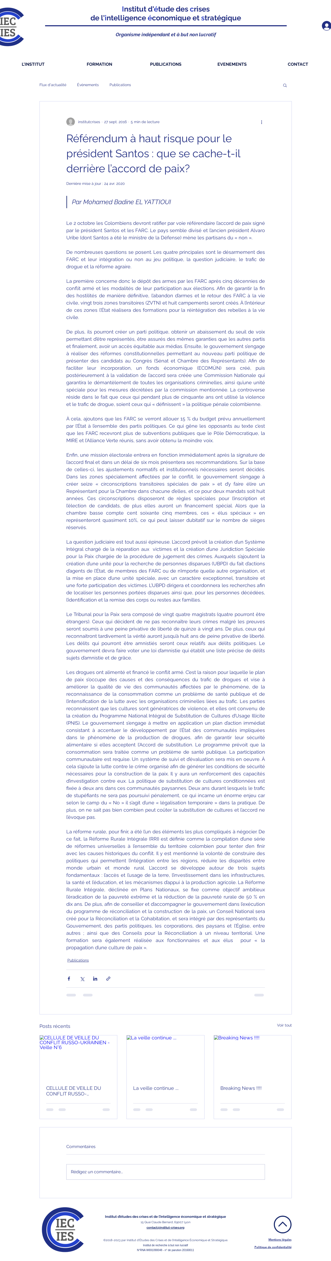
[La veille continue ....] (165, 1057)
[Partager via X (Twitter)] (82, 978)
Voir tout (284, 1025)
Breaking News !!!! (241, 1088)
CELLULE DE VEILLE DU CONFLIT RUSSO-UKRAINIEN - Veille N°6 (73, 1091)
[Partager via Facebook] (68, 978)
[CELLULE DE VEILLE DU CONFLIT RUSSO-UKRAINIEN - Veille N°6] (78, 1057)
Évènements (88, 85)
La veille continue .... (156, 1088)
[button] (285, 85)
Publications (120, 85)
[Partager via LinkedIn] (95, 978)
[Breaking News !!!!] (253, 1057)
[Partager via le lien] (108, 978)
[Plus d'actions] (262, 122)
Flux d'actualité (52, 85)
